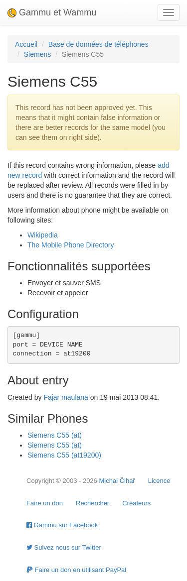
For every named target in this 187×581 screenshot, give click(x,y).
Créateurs (136, 503)
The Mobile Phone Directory (70, 245)
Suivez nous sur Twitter (63, 547)
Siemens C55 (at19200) (64, 455)
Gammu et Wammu (51, 12)
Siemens (37, 54)
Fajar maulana (65, 397)
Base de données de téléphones (98, 44)
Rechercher (92, 503)
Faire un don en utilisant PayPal (76, 570)
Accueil (26, 44)
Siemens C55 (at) (54, 435)
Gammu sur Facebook (62, 525)
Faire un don (44, 503)
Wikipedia (42, 235)
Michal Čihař (117, 480)
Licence (159, 480)
